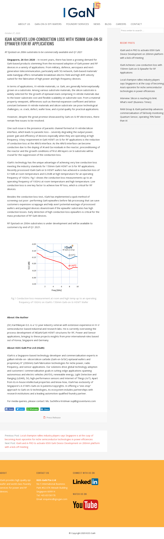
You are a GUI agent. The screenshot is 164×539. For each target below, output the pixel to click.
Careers (121, 24)
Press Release (54, 417)
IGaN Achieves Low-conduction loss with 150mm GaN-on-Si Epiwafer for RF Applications (141, 68)
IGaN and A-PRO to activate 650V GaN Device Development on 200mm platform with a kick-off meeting (141, 54)
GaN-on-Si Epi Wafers (48, 24)
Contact (136, 24)
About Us (24, 24)
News (97, 24)
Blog (108, 24)
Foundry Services (77, 24)
